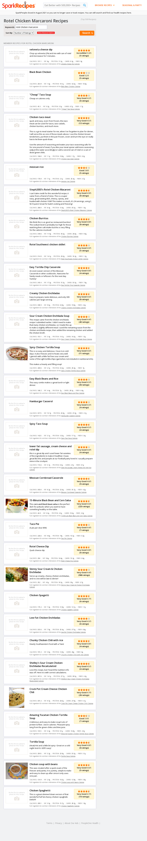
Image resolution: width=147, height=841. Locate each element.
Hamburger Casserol (41, 401)
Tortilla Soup (37, 741)
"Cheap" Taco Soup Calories (70, 109)
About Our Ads (71, 823)
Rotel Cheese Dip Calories (69, 561)
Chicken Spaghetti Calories (70, 806)
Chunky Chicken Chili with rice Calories (75, 655)
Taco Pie (34, 524)
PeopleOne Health (89, 823)
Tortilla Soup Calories (68, 756)
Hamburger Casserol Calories (70, 416)
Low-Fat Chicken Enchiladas (45, 617)
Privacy (58, 823)
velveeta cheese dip (41, 49)
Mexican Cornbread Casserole (46, 477)
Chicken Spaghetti (40, 790)
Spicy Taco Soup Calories (69, 438)
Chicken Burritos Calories (69, 236)
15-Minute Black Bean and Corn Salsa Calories (76, 516)
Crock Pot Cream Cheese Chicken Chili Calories (77, 703)
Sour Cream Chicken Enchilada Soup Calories (76, 339)
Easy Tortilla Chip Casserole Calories (73, 285)
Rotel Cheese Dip (39, 546)
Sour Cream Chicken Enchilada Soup (49, 315)
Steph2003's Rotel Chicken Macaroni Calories (76, 210)
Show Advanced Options (46, 33)
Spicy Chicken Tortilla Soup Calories (73, 371)
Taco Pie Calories (66, 538)
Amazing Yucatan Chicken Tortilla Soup (48, 716)
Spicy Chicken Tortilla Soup (45, 347)
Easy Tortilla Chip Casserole (45, 267)
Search (87, 33)
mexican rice (37, 167)
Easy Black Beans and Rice (44, 378)
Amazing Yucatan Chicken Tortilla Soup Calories (77, 734)
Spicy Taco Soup (39, 423)
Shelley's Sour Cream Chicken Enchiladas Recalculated (46, 664)
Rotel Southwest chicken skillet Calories (74, 259)
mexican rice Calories (68, 181)
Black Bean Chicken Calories (70, 86)
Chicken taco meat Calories (70, 159)
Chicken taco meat (40, 117)
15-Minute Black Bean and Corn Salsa (50, 500)
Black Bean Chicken (40, 72)
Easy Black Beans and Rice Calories (72, 393)
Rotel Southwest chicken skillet (47, 244)
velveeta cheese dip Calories (70, 64)
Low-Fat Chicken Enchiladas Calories (73, 632)
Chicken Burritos (39, 218)
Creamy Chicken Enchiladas (45, 293)
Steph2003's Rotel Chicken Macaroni (50, 189)
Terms (49, 823)
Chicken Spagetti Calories (69, 610)
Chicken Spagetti (39, 595)
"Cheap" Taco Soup (40, 94)
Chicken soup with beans (44, 764)
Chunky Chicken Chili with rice (46, 640)
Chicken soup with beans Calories (72, 782)
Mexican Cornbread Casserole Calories (73, 492)
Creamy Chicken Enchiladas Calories (73, 308)
